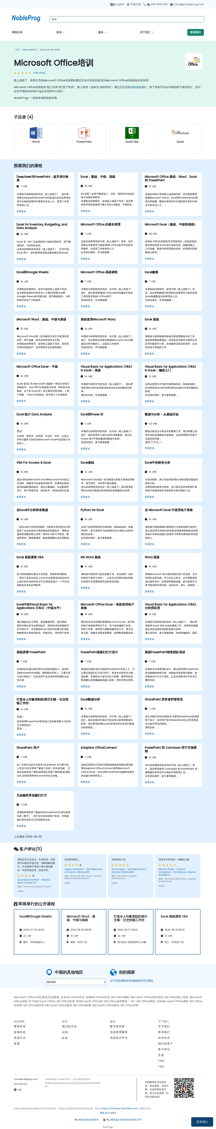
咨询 (59, 32)
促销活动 (20, 1032)
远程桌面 (135, 87)
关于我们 (145, 32)
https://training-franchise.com (119, 1108)
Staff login (108, 1127)
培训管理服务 (119, 1032)
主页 (17, 49)
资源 (17, 1044)
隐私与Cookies (108, 1112)
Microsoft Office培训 (50, 49)
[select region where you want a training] (76, 982)
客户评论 (164, 1049)
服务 (101, 32)
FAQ (161, 1061)
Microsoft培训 (29, 49)
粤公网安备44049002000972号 (124, 1119)
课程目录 (17, 32)
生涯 (161, 1055)
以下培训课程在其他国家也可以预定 (131, 981)
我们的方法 (69, 1026)
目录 (65, 1038)
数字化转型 (117, 1026)
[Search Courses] (126, 19)
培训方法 (20, 1038)
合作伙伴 (164, 1038)
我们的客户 (165, 1044)
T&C (161, 1066)
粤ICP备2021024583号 (86, 1119)
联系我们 (202, 1122)
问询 (65, 1032)
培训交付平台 (119, 1038)
